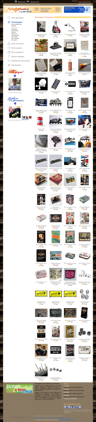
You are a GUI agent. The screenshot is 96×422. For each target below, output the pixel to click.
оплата (49, 417)
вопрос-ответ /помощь (46, 8)
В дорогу (13, 32)
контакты (37, 9)
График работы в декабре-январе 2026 (73, 387)
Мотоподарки (16, 22)
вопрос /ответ (42, 417)
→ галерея (57, 10)
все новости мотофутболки (70, 398)
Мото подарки (14, 27)
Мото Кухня (14, 33)
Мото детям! (14, 36)
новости (37, 8)
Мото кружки (16, 48)
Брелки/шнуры (15, 30)
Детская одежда (17, 56)
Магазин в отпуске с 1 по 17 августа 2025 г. (74, 390)
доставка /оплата (45, 9)
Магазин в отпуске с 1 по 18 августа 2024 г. (74, 396)
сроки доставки (44, 11)
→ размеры (57, 9)
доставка (55, 417)
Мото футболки (17, 18)
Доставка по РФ (34, 1)
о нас (36, 417)
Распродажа (16, 65)
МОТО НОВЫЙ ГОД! (16, 24)
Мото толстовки (17, 44)
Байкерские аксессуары (20, 61)
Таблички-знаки (15, 35)
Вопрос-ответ (21, 1)
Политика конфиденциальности (66, 419)
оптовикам (61, 417)
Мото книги (14, 40)
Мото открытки (17, 52)
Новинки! (13, 25)
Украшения (14, 29)
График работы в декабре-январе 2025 (73, 393)
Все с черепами (15, 38)
